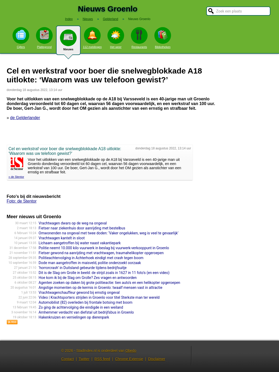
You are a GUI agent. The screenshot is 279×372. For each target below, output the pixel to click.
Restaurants (139, 37)
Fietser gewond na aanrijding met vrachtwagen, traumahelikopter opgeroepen (101, 253)
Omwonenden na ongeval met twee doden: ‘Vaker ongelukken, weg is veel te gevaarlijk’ (108, 233)
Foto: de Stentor (22, 201)
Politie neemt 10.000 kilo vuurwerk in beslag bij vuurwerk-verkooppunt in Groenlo (104, 248)
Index (68, 19)
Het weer (115, 37)
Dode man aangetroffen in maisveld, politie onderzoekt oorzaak (90, 263)
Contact (67, 359)
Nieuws (68, 42)
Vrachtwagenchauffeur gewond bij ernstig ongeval (79, 292)
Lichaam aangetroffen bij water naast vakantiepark (80, 243)
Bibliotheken (162, 37)
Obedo (130, 351)
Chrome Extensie (129, 359)
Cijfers (21, 37)
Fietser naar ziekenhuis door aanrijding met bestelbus (82, 228)
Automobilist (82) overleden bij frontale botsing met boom (85, 302)
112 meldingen (92, 37)
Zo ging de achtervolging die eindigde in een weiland (81, 307)
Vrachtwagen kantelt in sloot (62, 238)
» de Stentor (16, 176)
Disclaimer (156, 359)
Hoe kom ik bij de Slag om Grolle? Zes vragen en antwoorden (88, 278)
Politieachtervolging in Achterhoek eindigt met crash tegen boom (91, 258)
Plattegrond (44, 37)
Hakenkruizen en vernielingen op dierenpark (74, 317)
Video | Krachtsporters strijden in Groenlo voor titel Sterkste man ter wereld (99, 297)
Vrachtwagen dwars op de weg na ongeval (73, 223)
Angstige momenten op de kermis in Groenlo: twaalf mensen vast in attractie (100, 287)
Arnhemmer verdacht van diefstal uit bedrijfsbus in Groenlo (86, 312)
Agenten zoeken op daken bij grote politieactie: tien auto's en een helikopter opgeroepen (109, 282)
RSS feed (102, 359)
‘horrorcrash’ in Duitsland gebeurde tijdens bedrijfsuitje (82, 268)
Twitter (84, 359)
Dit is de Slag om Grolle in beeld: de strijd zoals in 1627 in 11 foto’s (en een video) (104, 273)
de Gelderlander (25, 117)
